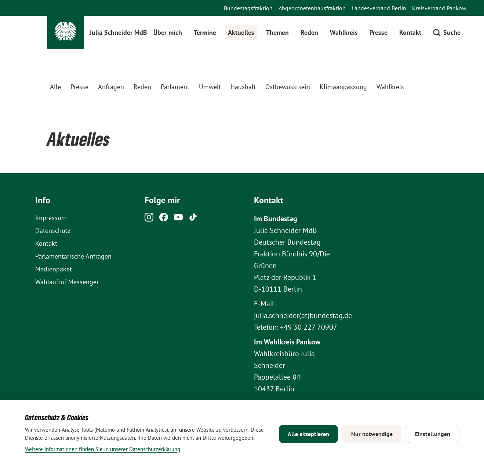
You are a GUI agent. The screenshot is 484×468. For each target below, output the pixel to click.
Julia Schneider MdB (118, 32)
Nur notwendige (372, 434)
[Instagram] (149, 219)
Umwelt (210, 87)
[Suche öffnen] (446, 32)
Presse (378, 32)
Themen (277, 32)
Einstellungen (432, 434)
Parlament (175, 87)
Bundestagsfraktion (248, 8)
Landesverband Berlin (379, 8)
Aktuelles (241, 32)
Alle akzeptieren (308, 434)
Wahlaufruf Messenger (67, 282)
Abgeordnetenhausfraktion (312, 8)
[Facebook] (163, 219)
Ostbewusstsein (287, 87)
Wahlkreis (344, 32)
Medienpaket (53, 269)
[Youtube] (178, 219)
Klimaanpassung (343, 87)
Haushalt (243, 87)
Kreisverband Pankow (439, 8)
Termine (205, 32)
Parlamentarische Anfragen (73, 256)
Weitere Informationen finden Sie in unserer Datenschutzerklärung (102, 449)
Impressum (51, 217)
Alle (55, 87)
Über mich (167, 32)
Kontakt (410, 32)
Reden (309, 32)
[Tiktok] (193, 219)
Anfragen (111, 87)
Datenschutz (52, 230)
